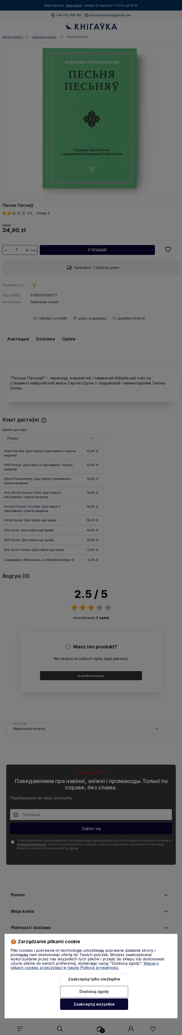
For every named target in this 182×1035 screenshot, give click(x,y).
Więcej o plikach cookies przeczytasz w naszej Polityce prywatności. (85, 965)
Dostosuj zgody (94, 991)
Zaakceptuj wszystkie (94, 1004)
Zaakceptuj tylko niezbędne (94, 979)
